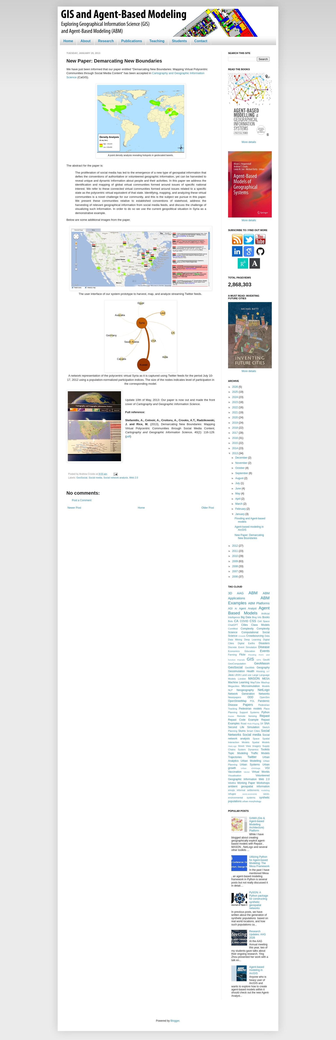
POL (252, 701)
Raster (231, 716)
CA (236, 621)
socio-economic (249, 794)
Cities (244, 624)
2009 (235, 561)
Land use (246, 675)
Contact (200, 41)
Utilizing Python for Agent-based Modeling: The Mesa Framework (259, 861)
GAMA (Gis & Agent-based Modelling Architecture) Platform (257, 824)
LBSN (238, 675)
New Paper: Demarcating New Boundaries (249, 537)
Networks (264, 693)
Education (249, 651)
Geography (263, 667)
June (238, 488)
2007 (235, 571)
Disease (264, 647)
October (240, 468)
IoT (268, 671)
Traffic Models (260, 753)
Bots (230, 621)
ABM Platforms (259, 603)
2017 (235, 432)
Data (267, 636)
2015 (235, 443)
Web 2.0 (133, 477)
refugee (232, 794)
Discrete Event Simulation (242, 647)
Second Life (236, 727)
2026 (235, 386)
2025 (235, 391)
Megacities (233, 686)
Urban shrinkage (250, 768)
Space (256, 738)
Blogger (174, 1020)
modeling (265, 790)
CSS (253, 621)
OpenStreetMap (237, 701)
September (242, 473)
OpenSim (265, 697)
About (85, 41)
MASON (254, 678)
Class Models (260, 624)
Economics (234, 651)
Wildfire (232, 783)
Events (265, 651)
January (240, 514)
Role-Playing (253, 723)
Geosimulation (236, 671)
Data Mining (235, 639)
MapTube (255, 682)
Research (106, 41)
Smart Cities (253, 731)
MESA (266, 678)
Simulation (253, 727)
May (238, 493)
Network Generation (241, 693)
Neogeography (245, 690)
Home (68, 41)
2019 (235, 422)
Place (267, 708)
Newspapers (234, 697)
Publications (131, 41)
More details (249, 142)
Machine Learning (238, 682)
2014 (235, 448)
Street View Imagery (249, 746)
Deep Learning (252, 639)
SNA (267, 723)
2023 (235, 402)
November (241, 462)
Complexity (247, 628)
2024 (235, 397)
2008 (235, 566)
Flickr (242, 654)
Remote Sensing (247, 716)
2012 (235, 545)
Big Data (246, 617)
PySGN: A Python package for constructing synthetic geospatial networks (258, 900)
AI (236, 608)
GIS (250, 659)
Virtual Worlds (261, 771)
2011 (235, 551)
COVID (244, 621)
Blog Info (256, 617)
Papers (248, 704)
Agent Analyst (247, 608)
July (238, 483)
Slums (242, 730)
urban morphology (251, 801)
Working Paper (246, 782)
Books (266, 617)
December (241, 457)
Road (243, 723)
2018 (235, 427)
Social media (95, 477)
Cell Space (264, 621)
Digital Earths (246, 643)
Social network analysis (115, 477)
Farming (232, 654)
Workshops (263, 782)
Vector (247, 772)
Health (250, 671)
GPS (258, 660)
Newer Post (74, 507)
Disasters (264, 643)
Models (266, 686)
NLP (230, 690)
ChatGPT (233, 625)
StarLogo (232, 746)
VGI (267, 768)
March (239, 503)
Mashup (265, 682)
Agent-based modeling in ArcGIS (256, 970)
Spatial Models (261, 742)
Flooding (252, 655)
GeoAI (266, 659)
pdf (128, 436)
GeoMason (262, 663)
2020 (235, 417)
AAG (240, 593)
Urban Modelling (251, 760)
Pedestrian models (250, 708)
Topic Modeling (238, 753)
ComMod (233, 628)
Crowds (242, 636)
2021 (235, 412)
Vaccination (234, 771)
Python (266, 712)
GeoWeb (249, 667)
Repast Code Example (243, 719)
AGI (230, 608)
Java (231, 675)
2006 (235, 576)
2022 (235, 407)
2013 (235, 453)
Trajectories (235, 757)
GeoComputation (237, 663)
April (238, 498)
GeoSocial (81, 477)
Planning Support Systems (243, 712)
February (240, 508)
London (242, 678)
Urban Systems (250, 764)
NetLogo (264, 690)
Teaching (157, 41)
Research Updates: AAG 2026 (257, 934)
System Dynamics (248, 749)
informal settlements (248, 790)
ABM (253, 593)
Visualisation (234, 775)
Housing (260, 671)
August (239, 478)
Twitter (251, 757)
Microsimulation (251, 686)
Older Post (207, 507)
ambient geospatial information (249, 786)
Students (179, 41)
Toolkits (265, 749)
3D (230, 593)
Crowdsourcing (255, 635)
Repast (265, 716)
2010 (235, 556)
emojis (231, 790)
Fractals (241, 660)
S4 (261, 723)
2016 (235, 438)
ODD (250, 697)
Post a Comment (81, 500)
